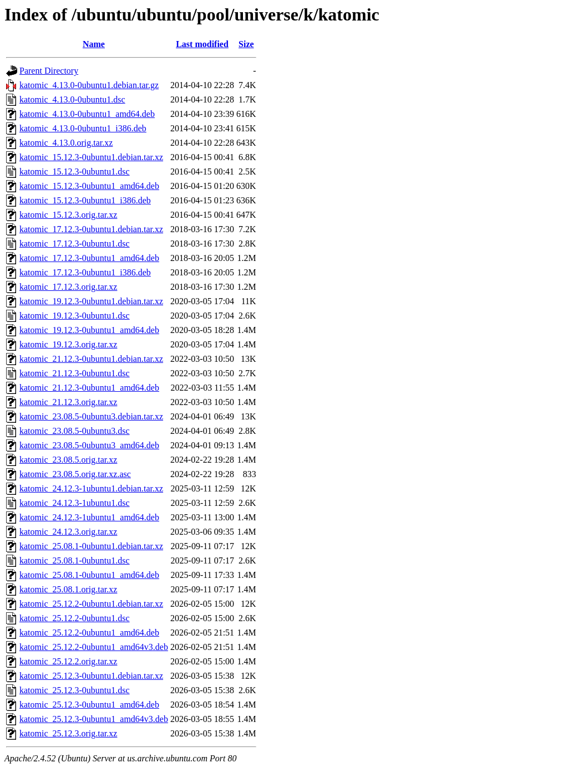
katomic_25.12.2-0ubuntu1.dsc (74, 618)
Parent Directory (48, 70)
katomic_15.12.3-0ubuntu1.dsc (74, 171)
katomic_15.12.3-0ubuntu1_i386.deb (85, 200)
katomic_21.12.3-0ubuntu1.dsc (74, 373)
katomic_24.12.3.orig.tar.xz (68, 531)
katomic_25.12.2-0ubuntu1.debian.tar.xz (91, 603)
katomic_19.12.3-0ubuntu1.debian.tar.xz (91, 301)
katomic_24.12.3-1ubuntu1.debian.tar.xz (91, 488)
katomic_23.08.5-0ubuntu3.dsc (74, 431)
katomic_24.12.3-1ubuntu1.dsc (74, 503)
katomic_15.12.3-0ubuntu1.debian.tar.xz (91, 157)
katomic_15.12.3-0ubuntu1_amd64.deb (89, 186)
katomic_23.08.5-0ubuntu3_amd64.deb (89, 445)
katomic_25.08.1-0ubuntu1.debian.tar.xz (91, 546)
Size (246, 44)
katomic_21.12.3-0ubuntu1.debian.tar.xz (91, 358)
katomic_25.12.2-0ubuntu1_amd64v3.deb (93, 647)
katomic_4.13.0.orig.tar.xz (66, 142)
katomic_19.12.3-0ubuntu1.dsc (74, 315)
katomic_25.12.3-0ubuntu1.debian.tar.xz (91, 675)
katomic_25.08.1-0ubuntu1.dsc (74, 560)
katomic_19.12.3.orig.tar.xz (68, 344)
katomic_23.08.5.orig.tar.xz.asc (75, 474)
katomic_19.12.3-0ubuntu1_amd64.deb (89, 330)
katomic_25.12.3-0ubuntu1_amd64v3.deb (93, 719)
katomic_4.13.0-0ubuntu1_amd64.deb (87, 114)
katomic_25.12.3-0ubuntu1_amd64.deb (89, 704)
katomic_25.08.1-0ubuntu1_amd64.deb (89, 575)
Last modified (202, 44)
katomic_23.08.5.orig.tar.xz (68, 459)
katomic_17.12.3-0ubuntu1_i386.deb (85, 272)
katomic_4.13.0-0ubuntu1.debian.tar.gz (89, 85)
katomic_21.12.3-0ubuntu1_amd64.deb (89, 387)
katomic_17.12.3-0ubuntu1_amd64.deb (89, 258)
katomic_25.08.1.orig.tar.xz (68, 589)
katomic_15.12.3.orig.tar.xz (68, 214)
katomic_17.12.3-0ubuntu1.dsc (74, 243)
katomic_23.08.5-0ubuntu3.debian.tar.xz (91, 416)
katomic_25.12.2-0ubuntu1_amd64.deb (89, 632)
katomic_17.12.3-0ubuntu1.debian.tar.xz (91, 229)
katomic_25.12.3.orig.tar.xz (68, 733)
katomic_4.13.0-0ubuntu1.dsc (72, 99)
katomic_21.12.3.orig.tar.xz (68, 402)
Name (94, 44)
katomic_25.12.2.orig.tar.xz (68, 661)
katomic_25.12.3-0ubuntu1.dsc (74, 690)
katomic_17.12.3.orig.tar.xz (68, 286)
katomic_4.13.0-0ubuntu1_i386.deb (82, 128)
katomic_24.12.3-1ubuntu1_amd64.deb (89, 517)
